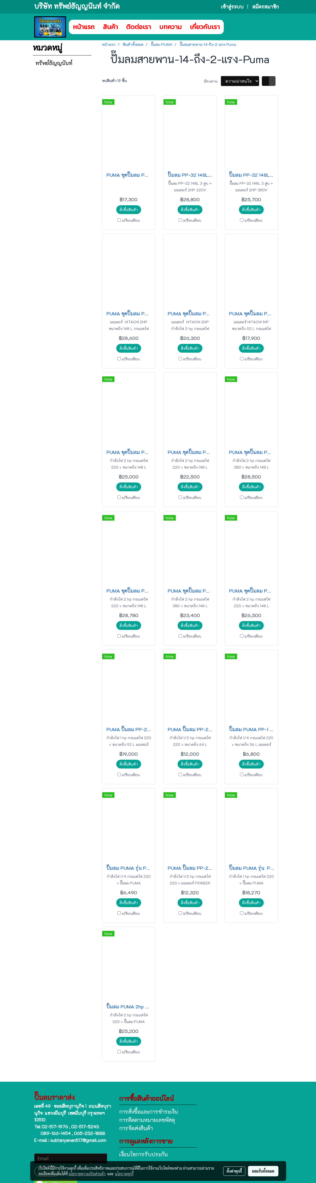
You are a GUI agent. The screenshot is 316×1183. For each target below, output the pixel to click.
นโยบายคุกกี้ (124, 1173)
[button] (231, 27)
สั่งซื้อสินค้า (128, 209)
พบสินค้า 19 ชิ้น (114, 80)
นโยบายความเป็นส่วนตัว (87, 1173)
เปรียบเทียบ (131, 220)
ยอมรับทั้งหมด (263, 1171)
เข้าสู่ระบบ (232, 6)
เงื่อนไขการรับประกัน (143, 1154)
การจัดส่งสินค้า (136, 1128)
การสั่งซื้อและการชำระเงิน (148, 1111)
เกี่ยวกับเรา (205, 26)
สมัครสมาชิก (265, 6)
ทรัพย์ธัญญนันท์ (53, 62)
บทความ (170, 26)
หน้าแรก (84, 26)
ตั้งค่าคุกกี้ (234, 1171)
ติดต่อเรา (138, 26)
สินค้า (110, 26)
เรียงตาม (212, 81)
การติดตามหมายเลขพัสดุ (147, 1119)
